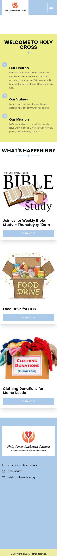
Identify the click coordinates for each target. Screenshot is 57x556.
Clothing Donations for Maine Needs (23, 390)
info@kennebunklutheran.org (21, 477)
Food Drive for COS (19, 309)
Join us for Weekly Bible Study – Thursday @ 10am (26, 222)
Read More (28, 233)
